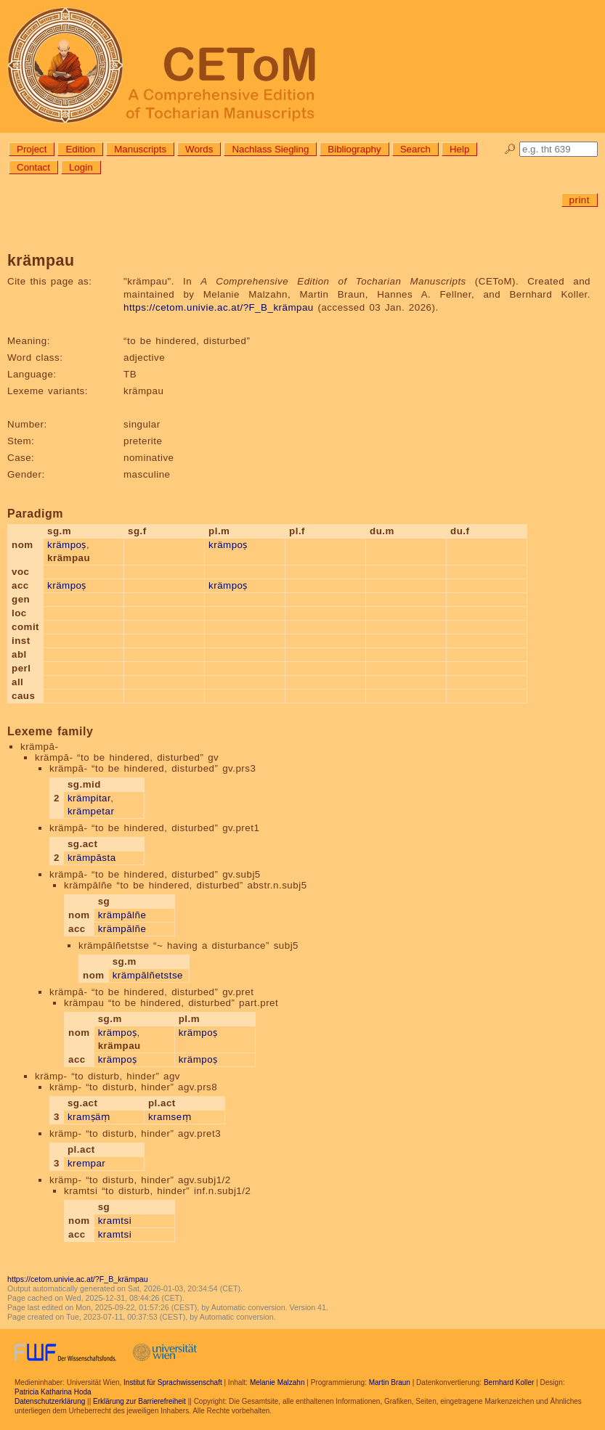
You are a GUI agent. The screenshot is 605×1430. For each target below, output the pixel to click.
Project (31, 149)
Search (415, 149)
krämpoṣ (66, 544)
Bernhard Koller (509, 1382)
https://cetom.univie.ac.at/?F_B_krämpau (218, 307)
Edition (80, 149)
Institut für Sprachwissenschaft (172, 1382)
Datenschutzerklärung (50, 1401)
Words (199, 149)
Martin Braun (389, 1382)
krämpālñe (122, 915)
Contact (33, 167)
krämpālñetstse (148, 975)
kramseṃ (169, 1116)
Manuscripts (140, 149)
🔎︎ (510, 149)
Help (459, 149)
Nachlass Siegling (270, 149)
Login (81, 167)
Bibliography (354, 149)
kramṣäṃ (89, 1116)
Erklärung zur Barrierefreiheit (139, 1401)
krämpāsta (92, 857)
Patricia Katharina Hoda (53, 1392)
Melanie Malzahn (277, 1382)
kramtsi (114, 1220)
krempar (86, 1163)
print (579, 200)
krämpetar (91, 811)
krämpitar (89, 798)
